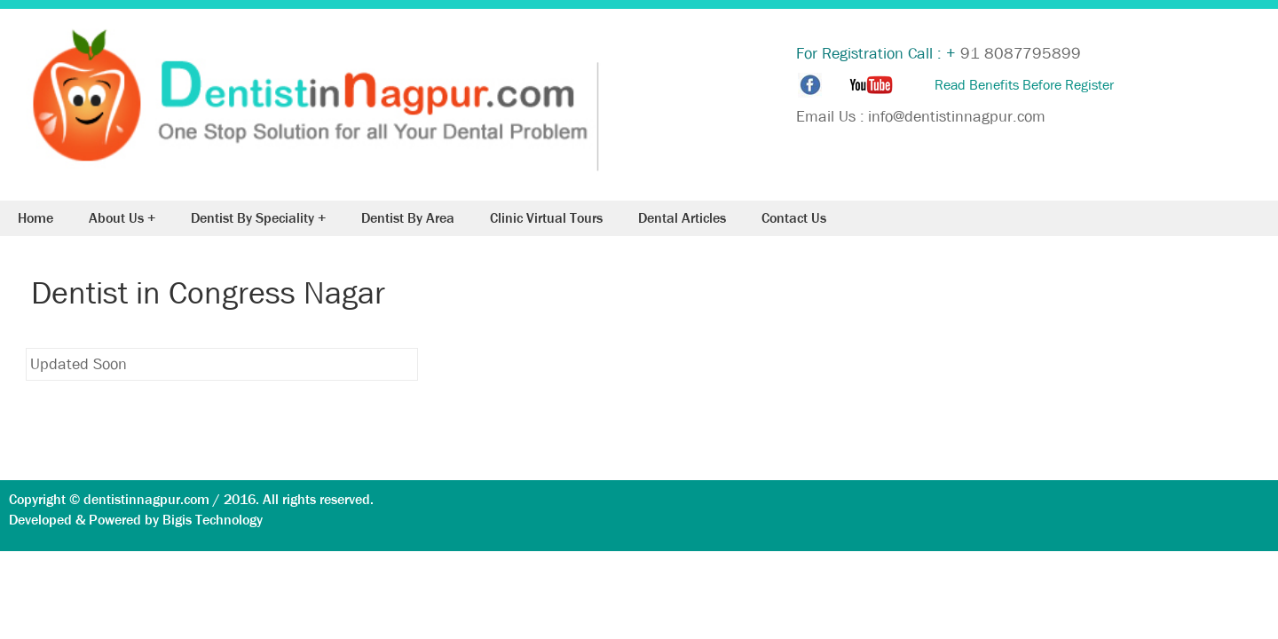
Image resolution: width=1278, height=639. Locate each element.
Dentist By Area (407, 218)
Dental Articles (682, 218)
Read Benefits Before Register (1024, 84)
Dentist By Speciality (252, 218)
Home (35, 218)
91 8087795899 (1020, 53)
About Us (116, 218)
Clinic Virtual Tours (546, 218)
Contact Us (793, 218)
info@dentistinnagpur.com (956, 116)
